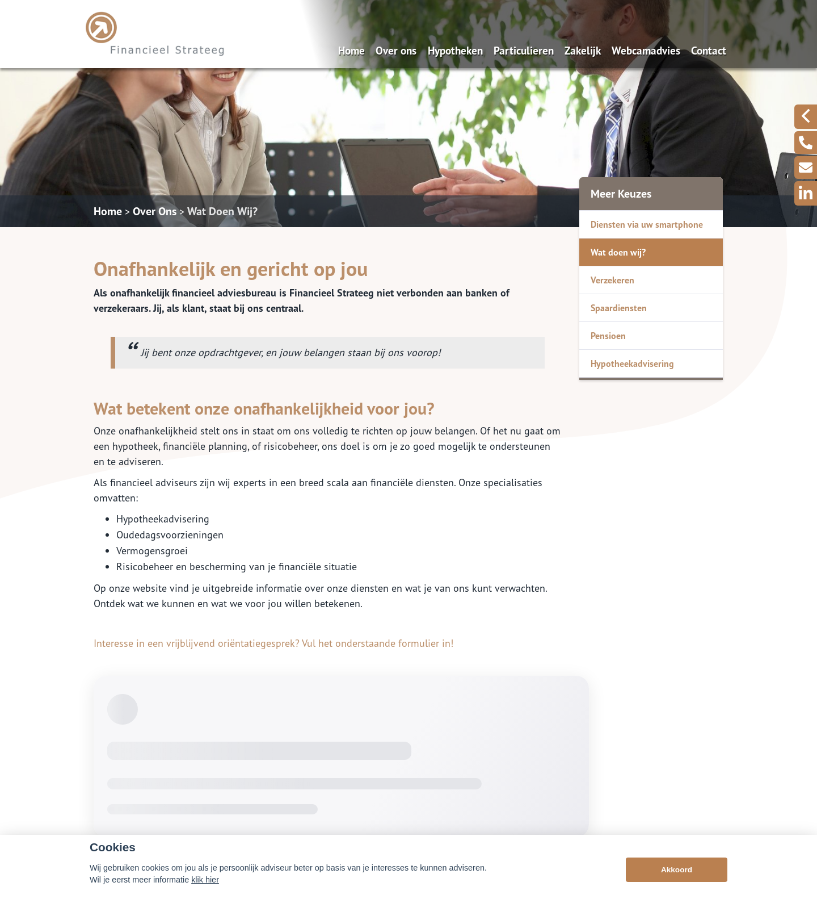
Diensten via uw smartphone (647, 224)
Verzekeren (612, 280)
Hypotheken (455, 50)
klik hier (205, 879)
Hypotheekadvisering (632, 363)
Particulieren (524, 50)
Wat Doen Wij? (222, 211)
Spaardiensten (619, 307)
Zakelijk (583, 50)
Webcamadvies (646, 50)
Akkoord (676, 869)
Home (351, 50)
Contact (708, 50)
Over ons (396, 50)
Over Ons (154, 211)
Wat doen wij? (618, 252)
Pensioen (608, 335)
